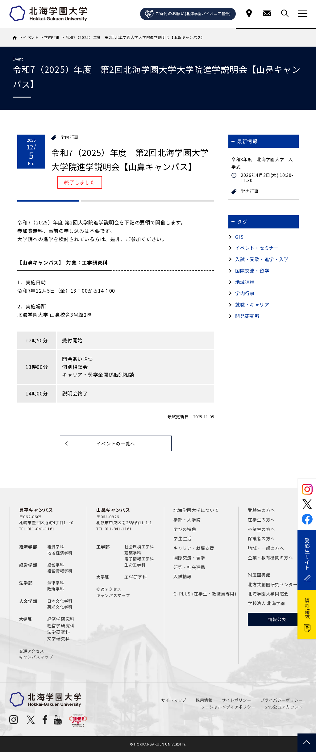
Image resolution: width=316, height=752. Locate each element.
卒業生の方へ (261, 529)
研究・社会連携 (189, 567)
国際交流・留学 (252, 270)
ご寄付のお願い (188, 14)
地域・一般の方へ (266, 548)
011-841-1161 (41, 529)
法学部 (26, 583)
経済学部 (28, 547)
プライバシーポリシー (281, 700)
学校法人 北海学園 (266, 603)
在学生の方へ (261, 519)
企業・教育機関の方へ (270, 557)
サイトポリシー (236, 700)
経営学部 (28, 565)
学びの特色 (184, 529)
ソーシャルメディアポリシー (228, 707)
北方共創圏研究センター (273, 584)
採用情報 (204, 700)
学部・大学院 (187, 519)
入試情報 (182, 576)
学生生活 (182, 538)
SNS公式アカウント (284, 707)
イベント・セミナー (257, 247)
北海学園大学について (196, 510)
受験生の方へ (261, 510)
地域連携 (245, 282)
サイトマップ (173, 700)
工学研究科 (135, 577)
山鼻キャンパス (113, 510)
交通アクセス (31, 651)
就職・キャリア (252, 304)
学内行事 (69, 137)
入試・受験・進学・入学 (262, 259)
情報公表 (277, 619)
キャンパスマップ (36, 657)
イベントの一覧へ (115, 443)
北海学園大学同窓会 (268, 594)
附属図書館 (259, 575)
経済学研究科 (60, 619)
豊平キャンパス (36, 510)
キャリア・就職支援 (193, 548)
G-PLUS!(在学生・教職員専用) (204, 594)
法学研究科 (58, 632)
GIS (239, 236)
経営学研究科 (60, 625)
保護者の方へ (261, 538)
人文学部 (28, 601)
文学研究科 (58, 638)
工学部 (103, 547)
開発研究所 (247, 316)
